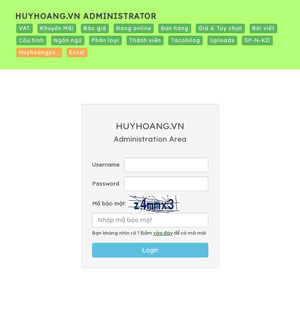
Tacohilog (185, 40)
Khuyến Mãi (57, 28)
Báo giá (95, 28)
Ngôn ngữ (68, 40)
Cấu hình (31, 40)
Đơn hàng (175, 28)
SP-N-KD (257, 40)
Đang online (133, 28)
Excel (77, 52)
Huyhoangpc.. (39, 52)
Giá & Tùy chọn (220, 28)
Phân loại (105, 40)
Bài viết (263, 28)
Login (150, 250)
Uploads (222, 40)
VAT (24, 28)
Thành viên (145, 40)
